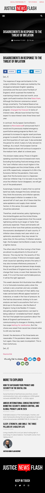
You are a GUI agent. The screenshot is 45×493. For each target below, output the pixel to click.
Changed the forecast (19, 110)
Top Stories (32, 2)
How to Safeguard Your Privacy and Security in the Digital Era (18, 387)
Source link (7, 354)
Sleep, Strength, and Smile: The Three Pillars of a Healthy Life (19, 425)
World (42, 2)
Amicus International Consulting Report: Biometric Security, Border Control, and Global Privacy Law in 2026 (21, 406)
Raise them (35, 98)
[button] (4, 16)
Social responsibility (18, 2)
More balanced (17, 126)
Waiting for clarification (21, 325)
